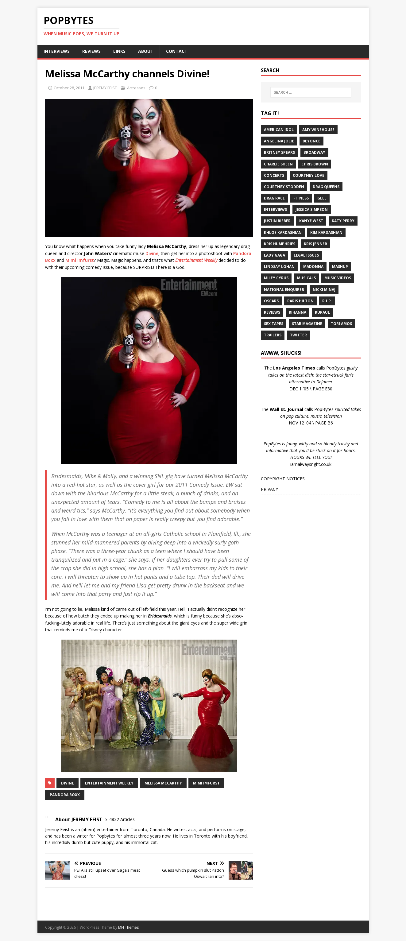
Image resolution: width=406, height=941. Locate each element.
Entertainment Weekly (109, 783)
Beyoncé (311, 141)
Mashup (340, 266)
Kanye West (311, 220)
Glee (322, 198)
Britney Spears (279, 152)
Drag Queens (326, 186)
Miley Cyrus (276, 278)
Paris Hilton (300, 301)
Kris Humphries (279, 243)
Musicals (306, 278)
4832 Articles (122, 819)
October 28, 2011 (69, 88)
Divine (151, 253)
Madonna (313, 266)
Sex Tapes (273, 323)
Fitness (301, 198)
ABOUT (145, 51)
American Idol (279, 129)
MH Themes (128, 927)
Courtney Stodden (284, 186)
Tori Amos (341, 323)
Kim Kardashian (326, 232)
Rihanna (297, 312)
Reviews (272, 312)
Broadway (314, 152)
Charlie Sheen (278, 164)
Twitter (298, 335)
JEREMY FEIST (105, 88)
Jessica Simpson (312, 209)
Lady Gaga (274, 255)
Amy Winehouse (318, 129)
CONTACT (177, 51)
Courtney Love (308, 175)
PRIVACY (269, 489)
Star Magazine (307, 323)
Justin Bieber (277, 220)
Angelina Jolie (279, 141)
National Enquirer (284, 289)
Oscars (271, 301)
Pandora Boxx (65, 794)
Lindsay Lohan (279, 266)
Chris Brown (314, 164)
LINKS (119, 51)
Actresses (136, 88)
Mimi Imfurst (79, 260)
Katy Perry (343, 220)
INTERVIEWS (57, 51)
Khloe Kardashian (283, 232)
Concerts (274, 175)
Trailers (272, 335)
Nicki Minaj (324, 289)
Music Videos (337, 278)
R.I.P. (327, 301)
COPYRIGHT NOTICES (283, 479)
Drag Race (274, 198)
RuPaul (322, 312)
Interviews (275, 209)
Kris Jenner (315, 243)
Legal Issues (306, 255)
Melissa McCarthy (163, 783)
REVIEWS (91, 51)
